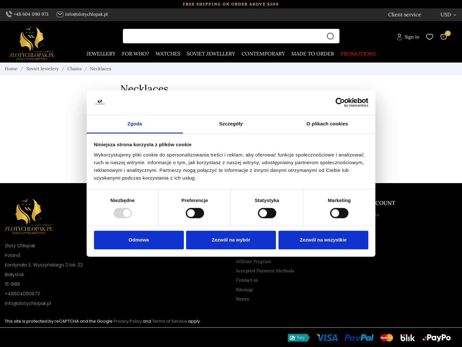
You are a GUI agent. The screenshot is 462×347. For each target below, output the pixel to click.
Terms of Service (169, 321)
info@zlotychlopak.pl (82, 14)
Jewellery (101, 54)
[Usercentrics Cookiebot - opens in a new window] (340, 102)
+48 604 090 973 (27, 14)
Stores (242, 299)
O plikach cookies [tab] (327, 123)
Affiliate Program (253, 261)
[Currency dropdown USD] (449, 14)
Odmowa (139, 239)
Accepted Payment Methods (265, 271)
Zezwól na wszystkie (323, 239)
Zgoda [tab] (134, 123)
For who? (135, 54)
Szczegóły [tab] (231, 123)
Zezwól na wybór (231, 239)
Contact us (247, 280)
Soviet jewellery (211, 54)
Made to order (312, 54)
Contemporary (263, 54)
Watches (168, 54)
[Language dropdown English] (415, 14)
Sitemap (244, 289)
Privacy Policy (128, 321)
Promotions (358, 54)
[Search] (332, 36)
